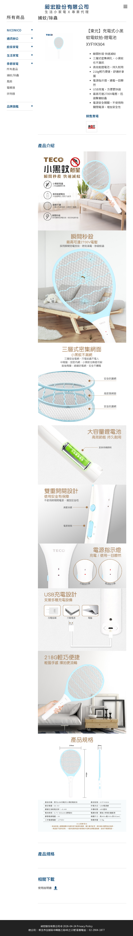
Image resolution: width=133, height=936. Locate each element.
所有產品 (12, 69)
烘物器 (11, 93)
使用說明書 (48, 888)
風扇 (9, 81)
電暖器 (11, 87)
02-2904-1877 (97, 930)
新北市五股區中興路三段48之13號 (57, 930)
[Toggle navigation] (125, 6)
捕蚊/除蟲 (13, 75)
